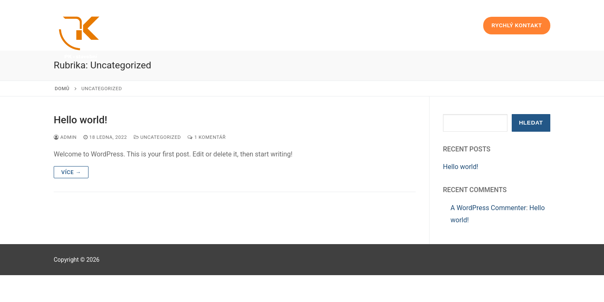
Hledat (531, 123)
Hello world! (80, 120)
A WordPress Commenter (488, 208)
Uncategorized (157, 137)
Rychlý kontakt (517, 25)
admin (65, 137)
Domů (62, 88)
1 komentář (206, 137)
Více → (71, 172)
